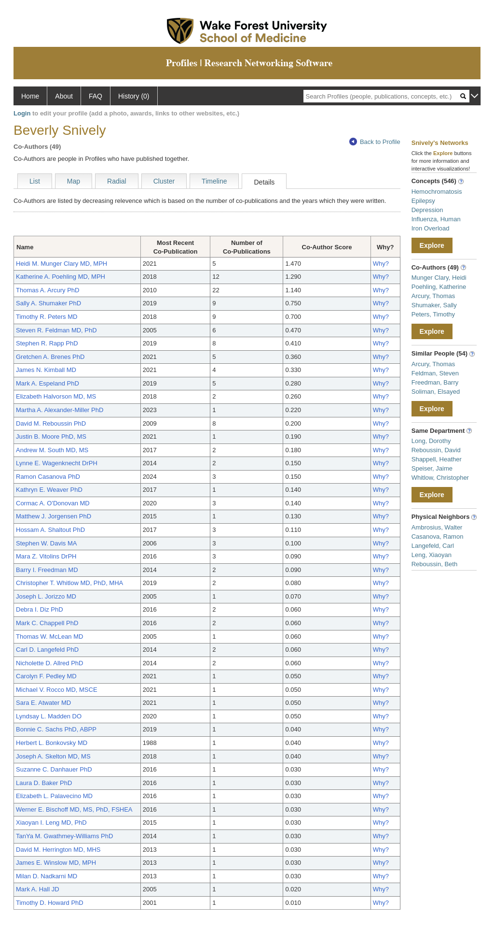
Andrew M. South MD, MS (52, 450)
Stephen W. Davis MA (46, 543)
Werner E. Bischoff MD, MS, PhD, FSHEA (74, 809)
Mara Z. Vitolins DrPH (46, 556)
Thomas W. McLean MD (49, 636)
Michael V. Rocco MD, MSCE (56, 689)
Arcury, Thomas (433, 296)
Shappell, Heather (437, 459)
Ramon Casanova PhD (48, 476)
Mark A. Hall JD (37, 889)
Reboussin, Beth (434, 564)
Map (73, 181)
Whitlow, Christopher (440, 477)
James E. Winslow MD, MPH (56, 862)
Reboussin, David (436, 450)
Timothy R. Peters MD (46, 316)
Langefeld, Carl (433, 545)
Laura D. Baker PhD (44, 783)
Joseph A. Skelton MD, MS (53, 756)
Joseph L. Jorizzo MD (46, 596)
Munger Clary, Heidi (439, 277)
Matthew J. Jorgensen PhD (53, 516)
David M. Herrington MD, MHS (58, 849)
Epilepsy (423, 200)
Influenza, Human (436, 219)
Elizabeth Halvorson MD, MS (56, 396)
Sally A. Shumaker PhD (48, 303)
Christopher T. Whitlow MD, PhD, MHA (69, 582)
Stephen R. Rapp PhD (47, 343)
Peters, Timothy (433, 314)
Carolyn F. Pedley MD (46, 676)
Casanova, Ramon (438, 536)
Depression (427, 210)
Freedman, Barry (435, 382)
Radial (116, 181)
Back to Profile (374, 141)
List (34, 181)
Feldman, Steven (435, 373)
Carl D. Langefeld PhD (47, 649)
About (64, 96)
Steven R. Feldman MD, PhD (56, 330)
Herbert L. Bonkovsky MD (51, 742)
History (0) (134, 96)
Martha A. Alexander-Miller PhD (59, 410)
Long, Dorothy (431, 440)
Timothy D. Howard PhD (49, 902)
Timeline (214, 181)
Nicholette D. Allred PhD (49, 663)
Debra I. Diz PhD (39, 609)
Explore (432, 245)
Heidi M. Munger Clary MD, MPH (61, 263)
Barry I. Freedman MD (47, 569)
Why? (381, 263)
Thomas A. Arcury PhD (48, 290)
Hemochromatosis (437, 191)
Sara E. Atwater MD (43, 702)
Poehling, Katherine (439, 286)
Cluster (164, 181)
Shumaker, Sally (434, 305)
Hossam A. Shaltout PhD (50, 529)
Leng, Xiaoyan (432, 554)
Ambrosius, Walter (437, 527)
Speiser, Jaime (432, 468)
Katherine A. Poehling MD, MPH (60, 276)
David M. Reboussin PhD (51, 423)
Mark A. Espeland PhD (47, 383)
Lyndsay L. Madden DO (49, 716)
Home (30, 96)
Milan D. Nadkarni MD (46, 876)
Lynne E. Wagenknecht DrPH (56, 463)
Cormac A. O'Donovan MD (53, 503)
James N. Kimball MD (46, 369)
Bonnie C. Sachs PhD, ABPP (56, 729)
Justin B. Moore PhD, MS (51, 436)
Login (22, 113)
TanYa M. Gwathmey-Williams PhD (64, 836)
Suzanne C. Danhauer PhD (54, 769)
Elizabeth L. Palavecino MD (54, 796)
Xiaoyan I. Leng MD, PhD (51, 822)
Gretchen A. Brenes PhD (50, 356)
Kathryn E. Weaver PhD (49, 489)
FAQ (95, 96)
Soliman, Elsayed (436, 391)
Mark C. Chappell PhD (47, 623)
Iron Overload (431, 228)
